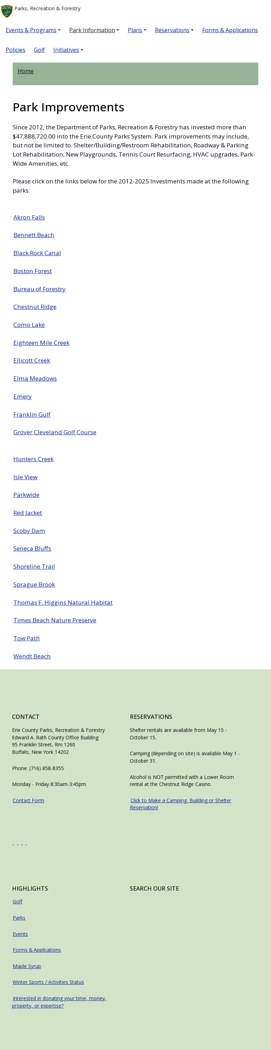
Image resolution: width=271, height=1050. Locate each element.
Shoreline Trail (34, 566)
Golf (39, 50)
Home (26, 71)
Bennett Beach (33, 235)
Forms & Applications (230, 30)
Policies (15, 50)
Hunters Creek (33, 459)
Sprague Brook (34, 584)
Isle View (25, 477)
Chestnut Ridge (34, 307)
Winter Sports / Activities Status (48, 982)
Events (20, 934)
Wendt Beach (32, 656)
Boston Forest (32, 271)
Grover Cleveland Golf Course (54, 432)
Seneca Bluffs (32, 548)
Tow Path (26, 638)
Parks (19, 917)
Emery (22, 396)
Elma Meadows (35, 378)
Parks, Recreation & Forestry (40, 11)
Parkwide (26, 495)
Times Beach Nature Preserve (54, 620)
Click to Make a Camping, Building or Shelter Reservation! (180, 804)
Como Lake (29, 325)
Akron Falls (29, 217)
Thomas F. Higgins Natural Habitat (63, 602)
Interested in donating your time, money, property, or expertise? (59, 1002)
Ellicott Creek (31, 360)
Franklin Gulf (31, 414)
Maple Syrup (27, 966)
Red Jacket (27, 513)
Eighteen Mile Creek (41, 343)
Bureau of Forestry (39, 289)
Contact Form (28, 800)
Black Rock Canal (37, 253)
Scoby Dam (29, 531)
